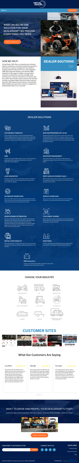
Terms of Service (72, 451)
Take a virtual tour (12, 42)
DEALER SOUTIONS (59, 64)
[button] (39, 348)
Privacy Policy (73, 448)
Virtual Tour (72, 10)
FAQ (75, 454)
